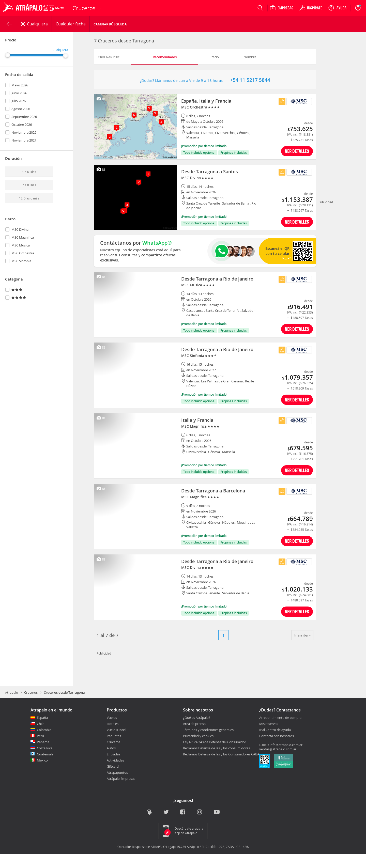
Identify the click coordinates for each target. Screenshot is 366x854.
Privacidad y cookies (198, 736)
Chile (40, 723)
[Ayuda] (337, 8)
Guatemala (45, 754)
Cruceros (31, 692)
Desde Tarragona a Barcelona (213, 491)
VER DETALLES (297, 151)
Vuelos (112, 717)
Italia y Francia (197, 420)
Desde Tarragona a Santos (209, 171)
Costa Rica (44, 748)
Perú (40, 736)
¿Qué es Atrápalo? (196, 717)
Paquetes (114, 736)
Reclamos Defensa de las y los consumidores (216, 748)
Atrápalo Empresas (121, 778)
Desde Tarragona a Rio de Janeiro (217, 279)
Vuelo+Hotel (116, 729)
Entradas (113, 754)
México (42, 760)
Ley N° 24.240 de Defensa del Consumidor (214, 742)
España (42, 717)
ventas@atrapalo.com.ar (277, 749)
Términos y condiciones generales (208, 729)
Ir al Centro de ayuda (275, 730)
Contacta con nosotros (276, 736)
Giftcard (113, 766)
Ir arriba (302, 635)
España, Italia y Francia (206, 101)
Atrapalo (11, 692)
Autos (111, 748)
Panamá (43, 742)
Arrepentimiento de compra (280, 718)
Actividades (115, 760)
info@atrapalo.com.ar (286, 744)
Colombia (44, 729)
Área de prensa (194, 723)
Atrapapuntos (117, 772)
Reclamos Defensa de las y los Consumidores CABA (221, 754)
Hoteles (112, 723)
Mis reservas (268, 724)
